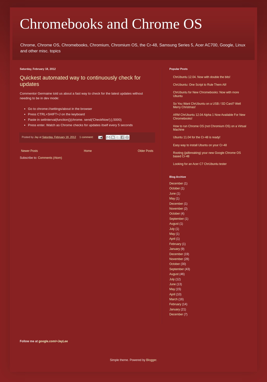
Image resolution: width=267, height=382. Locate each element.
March (173, 299)
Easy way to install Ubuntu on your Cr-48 (200, 145)
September (176, 219)
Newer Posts (29, 151)
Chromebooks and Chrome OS (111, 24)
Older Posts (145, 151)
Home (88, 151)
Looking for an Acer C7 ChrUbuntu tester (200, 164)
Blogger (151, 360)
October (174, 188)
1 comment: (86, 137)
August (173, 223)
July (172, 229)
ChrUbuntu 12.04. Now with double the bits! (201, 77)
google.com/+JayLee (53, 341)
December (176, 183)
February (175, 244)
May (172, 198)
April (172, 239)
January (174, 249)
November (176, 208)
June (172, 193)
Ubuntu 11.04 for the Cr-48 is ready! (196, 137)
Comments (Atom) (50, 158)
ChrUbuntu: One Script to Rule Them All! (199, 84)
